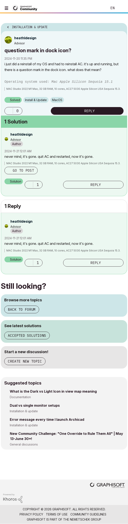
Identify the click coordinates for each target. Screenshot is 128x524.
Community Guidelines (88, 514)
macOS (57, 100)
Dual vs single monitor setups (35, 405)
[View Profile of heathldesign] (25, 38)
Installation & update (24, 411)
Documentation (20, 397)
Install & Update (36, 100)
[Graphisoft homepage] (107, 486)
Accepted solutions (27, 335)
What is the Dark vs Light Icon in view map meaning (53, 391)
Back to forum (22, 309)
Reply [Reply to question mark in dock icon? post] (89, 111)
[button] (9, 111)
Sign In (121, 8)
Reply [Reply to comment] (95, 185)
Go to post (23, 170)
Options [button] (121, 25)
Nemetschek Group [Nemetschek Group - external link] (85, 519)
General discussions (24, 444)
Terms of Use (57, 514)
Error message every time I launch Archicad (47, 419)
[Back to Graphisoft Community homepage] (26, 8)
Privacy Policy (31, 514)
